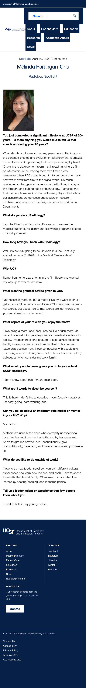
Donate (15, 609)
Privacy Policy (10, 651)
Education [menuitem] (71, 28)
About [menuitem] (31, 28)
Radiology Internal (15, 579)
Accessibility (10, 646)
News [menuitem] (31, 46)
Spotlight (25, 59)
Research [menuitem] (33, 37)
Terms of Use (10, 655)
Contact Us (9, 641)
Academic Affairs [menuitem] (57, 37)
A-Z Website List (12, 660)
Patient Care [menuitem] (49, 28)
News (9, 574)
